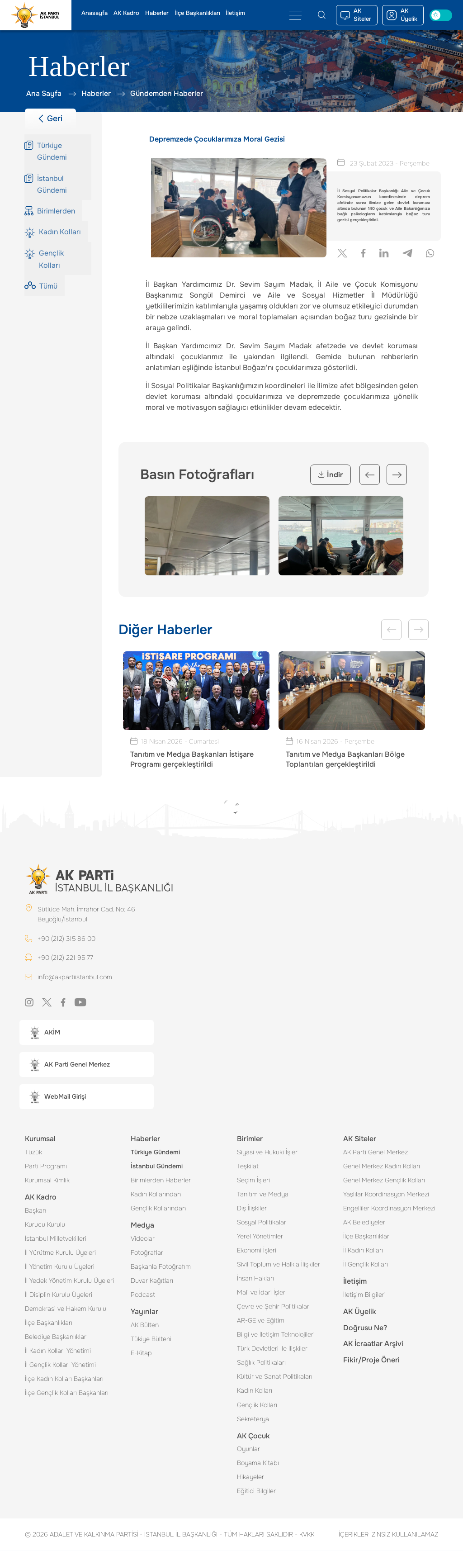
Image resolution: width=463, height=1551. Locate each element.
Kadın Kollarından (156, 1195)
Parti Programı (46, 1166)
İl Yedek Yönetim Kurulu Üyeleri (69, 1281)
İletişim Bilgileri (364, 1295)
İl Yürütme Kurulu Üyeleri (60, 1253)
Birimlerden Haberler (161, 1180)
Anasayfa (94, 13)
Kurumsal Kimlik (47, 1180)
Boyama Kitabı (258, 1463)
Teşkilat (248, 1166)
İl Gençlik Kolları (365, 1265)
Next (397, 475)
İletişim (235, 13)
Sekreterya (253, 1419)
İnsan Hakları (255, 1279)
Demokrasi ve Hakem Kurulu (65, 1309)
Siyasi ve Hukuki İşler (267, 1152)
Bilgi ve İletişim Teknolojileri (276, 1335)
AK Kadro (126, 13)
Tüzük (33, 1152)
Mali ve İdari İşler (261, 1293)
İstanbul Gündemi (157, 1166)
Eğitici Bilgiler (256, 1491)
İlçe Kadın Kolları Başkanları (64, 1379)
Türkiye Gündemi (155, 1152)
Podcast (143, 1295)
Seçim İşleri (253, 1180)
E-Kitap (141, 1353)
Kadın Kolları (254, 1391)
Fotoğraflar (147, 1253)
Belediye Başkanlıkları (56, 1337)
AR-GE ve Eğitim (260, 1321)
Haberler (157, 13)
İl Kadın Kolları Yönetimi (58, 1351)
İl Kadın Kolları (363, 1251)
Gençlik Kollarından (158, 1209)
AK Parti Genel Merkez (375, 1152)
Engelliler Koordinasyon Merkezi (389, 1209)
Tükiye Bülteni (151, 1339)
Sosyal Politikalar (261, 1223)
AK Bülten (145, 1325)
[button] (86, 1032)
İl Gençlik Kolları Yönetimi (60, 1365)
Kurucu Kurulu (45, 1225)
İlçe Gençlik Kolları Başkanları (67, 1393)
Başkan (35, 1211)
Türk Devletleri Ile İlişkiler (272, 1349)
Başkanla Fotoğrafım (161, 1267)
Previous (369, 475)
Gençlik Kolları (257, 1405)
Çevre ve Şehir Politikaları (274, 1307)
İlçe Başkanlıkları (197, 13)
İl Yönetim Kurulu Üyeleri (59, 1267)
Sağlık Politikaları (261, 1363)
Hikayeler (250, 1477)
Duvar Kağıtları (152, 1281)
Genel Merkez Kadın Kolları (381, 1166)
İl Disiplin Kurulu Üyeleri (58, 1295)
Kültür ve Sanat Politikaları (274, 1377)
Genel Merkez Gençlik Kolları (384, 1180)
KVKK (304, 1535)
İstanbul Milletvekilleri (55, 1239)
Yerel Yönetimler (260, 1237)
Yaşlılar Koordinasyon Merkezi (386, 1195)
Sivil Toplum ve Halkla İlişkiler (278, 1265)
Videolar (143, 1239)
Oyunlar (248, 1449)
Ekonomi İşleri (256, 1251)
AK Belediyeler (364, 1223)
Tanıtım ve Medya (262, 1195)
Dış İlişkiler (252, 1209)
